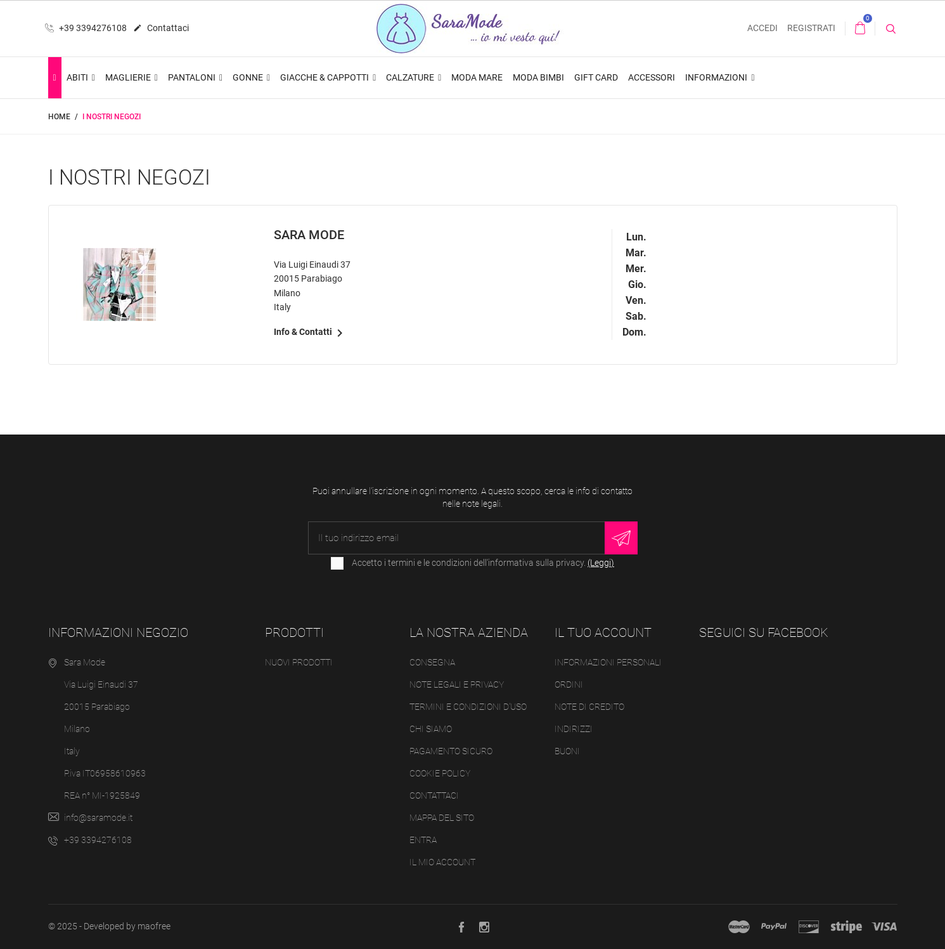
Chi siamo (430, 729)
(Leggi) (601, 563)
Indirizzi (574, 729)
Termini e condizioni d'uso (468, 707)
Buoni (567, 751)
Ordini (569, 684)
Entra (423, 840)
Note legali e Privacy (456, 684)
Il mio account (442, 862)
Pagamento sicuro (450, 751)
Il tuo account (603, 632)
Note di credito (589, 707)
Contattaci (161, 28)
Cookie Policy (439, 773)
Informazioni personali (608, 662)
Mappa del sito (441, 818)
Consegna (432, 662)
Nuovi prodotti (299, 662)
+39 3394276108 (86, 28)
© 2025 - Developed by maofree (109, 926)
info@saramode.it (98, 818)
